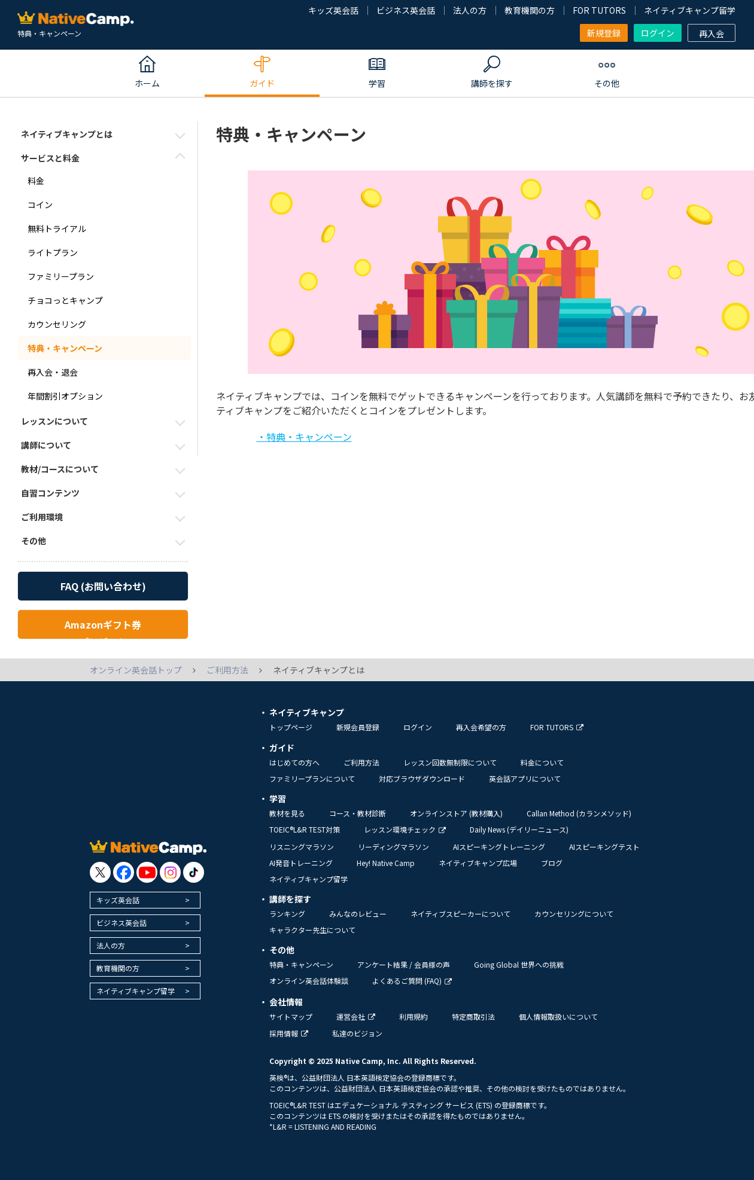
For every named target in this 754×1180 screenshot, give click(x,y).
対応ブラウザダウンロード (422, 778)
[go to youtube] (146, 872)
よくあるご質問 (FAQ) (412, 980)
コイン (40, 205)
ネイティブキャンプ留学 (689, 10)
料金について (542, 762)
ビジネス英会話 (405, 10)
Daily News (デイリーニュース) (519, 829)
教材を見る (287, 813)
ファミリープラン (61, 276)
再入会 (711, 33)
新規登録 (604, 33)
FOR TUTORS (599, 10)
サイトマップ (290, 1016)
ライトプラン (53, 252)
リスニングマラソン (301, 846)
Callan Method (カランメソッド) (579, 813)
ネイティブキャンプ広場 (478, 863)
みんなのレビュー (358, 913)
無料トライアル (57, 228)
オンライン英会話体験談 (308, 980)
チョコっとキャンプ (65, 300)
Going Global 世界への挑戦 (519, 964)
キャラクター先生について (312, 930)
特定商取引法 (473, 1016)
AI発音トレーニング (301, 863)
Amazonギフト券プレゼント (103, 628)
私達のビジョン (357, 1033)
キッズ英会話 (333, 10)
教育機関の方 (529, 10)
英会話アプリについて (525, 778)
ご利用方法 (361, 762)
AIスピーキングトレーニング (499, 846)
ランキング (287, 913)
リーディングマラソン (393, 846)
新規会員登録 (357, 727)
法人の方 (470, 10)
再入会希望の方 (481, 727)
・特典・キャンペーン (304, 436)
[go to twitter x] (100, 872)
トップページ (290, 727)
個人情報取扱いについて (558, 1016)
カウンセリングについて (573, 913)
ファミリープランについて (312, 778)
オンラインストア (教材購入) (456, 813)
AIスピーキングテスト (604, 846)
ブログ (552, 863)
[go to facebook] (123, 872)
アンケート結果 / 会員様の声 (403, 964)
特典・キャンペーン (65, 348)
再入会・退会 (53, 372)
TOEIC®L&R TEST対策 (304, 829)
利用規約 (413, 1016)
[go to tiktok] (193, 872)
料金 (36, 181)
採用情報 (288, 1033)
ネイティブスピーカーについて (460, 913)
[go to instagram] (170, 872)
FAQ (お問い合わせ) (103, 586)
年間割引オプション (65, 396)
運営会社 (355, 1016)
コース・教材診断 (357, 813)
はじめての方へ (294, 762)
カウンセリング (57, 324)
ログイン (657, 33)
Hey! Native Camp (386, 863)
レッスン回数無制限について (450, 762)
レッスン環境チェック (405, 829)
